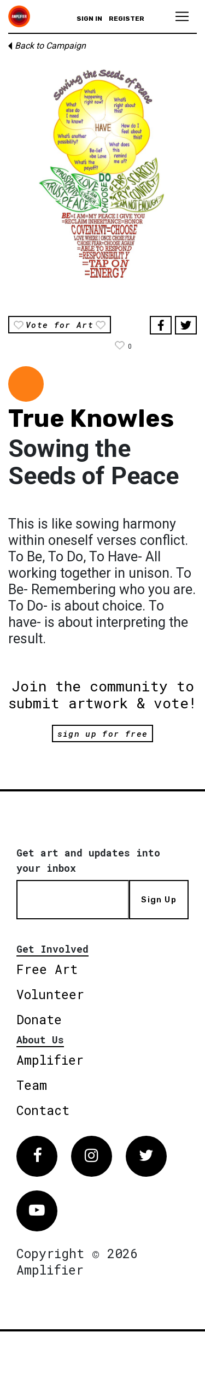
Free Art (47, 969)
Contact (42, 1110)
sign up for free (102, 733)
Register (126, 18)
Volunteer (50, 994)
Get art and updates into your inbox (88, 860)
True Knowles (91, 418)
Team (31, 1085)
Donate (39, 1019)
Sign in (89, 18)
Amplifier (50, 1060)
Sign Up (158, 900)
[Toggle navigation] (182, 16)
